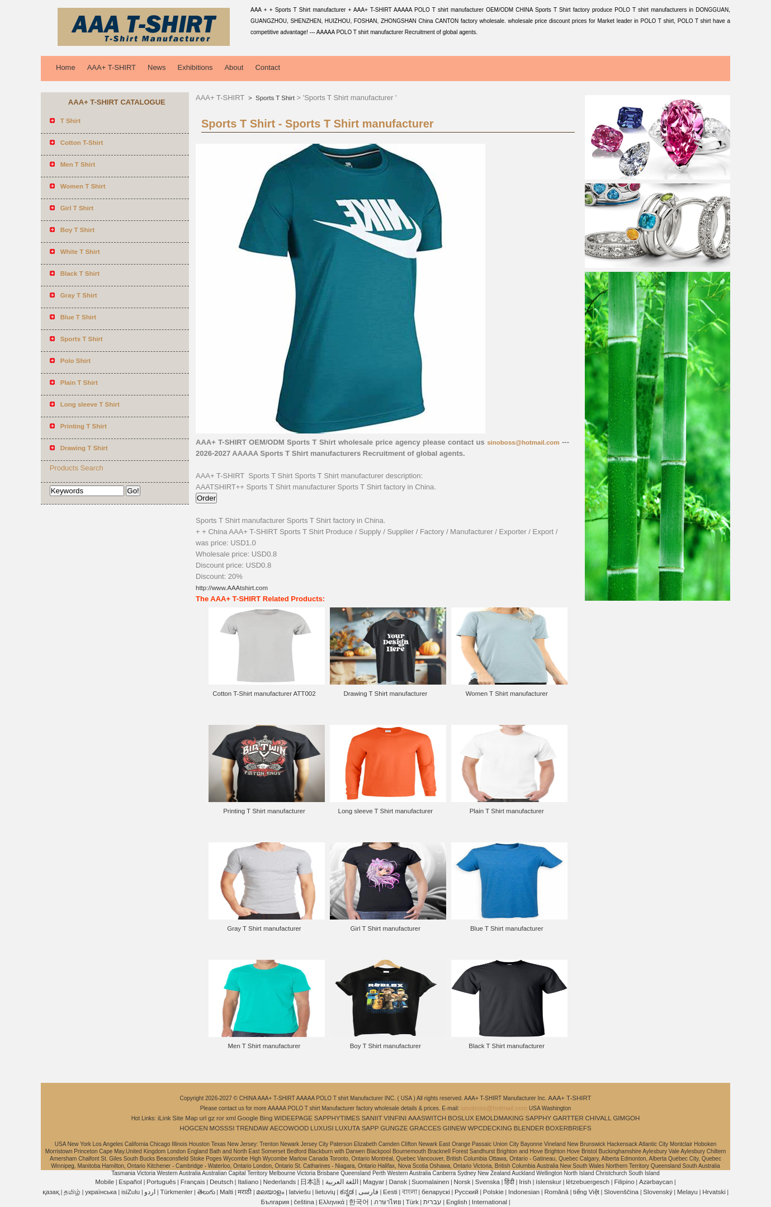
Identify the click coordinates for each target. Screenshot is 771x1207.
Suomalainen (430, 1181)
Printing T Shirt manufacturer (264, 811)
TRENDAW (252, 1128)
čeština (304, 1202)
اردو (149, 1192)
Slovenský (657, 1192)
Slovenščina (621, 1192)
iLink (164, 1118)
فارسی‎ (368, 1192)
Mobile (104, 1181)
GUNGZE (394, 1128)
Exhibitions (195, 67)
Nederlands (279, 1181)
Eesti (390, 1192)
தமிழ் (72, 1192)
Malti (226, 1192)
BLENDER (529, 1128)
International (489, 1202)
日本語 (310, 1181)
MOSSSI (222, 1128)
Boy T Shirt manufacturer (385, 1046)
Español (130, 1181)
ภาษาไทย (387, 1202)
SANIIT (371, 1118)
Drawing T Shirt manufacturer (385, 693)
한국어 (359, 1202)
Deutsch (221, 1181)
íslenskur (548, 1181)
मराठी (245, 1192)
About (233, 67)
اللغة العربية (341, 1181)
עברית (432, 1202)
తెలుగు (206, 1192)
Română (556, 1192)
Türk (412, 1202)
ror (220, 1118)
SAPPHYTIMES (337, 1118)
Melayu (687, 1192)
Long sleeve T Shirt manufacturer (385, 811)
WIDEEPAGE (293, 1118)
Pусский (467, 1192)
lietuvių (325, 1192)
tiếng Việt (586, 1192)
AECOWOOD (289, 1128)
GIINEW (454, 1128)
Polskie (493, 1192)
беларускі (436, 1192)
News (157, 67)
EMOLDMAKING (500, 1118)
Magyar (373, 1181)
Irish (525, 1181)
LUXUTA (347, 1128)
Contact (267, 67)
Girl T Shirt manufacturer (385, 928)
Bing (265, 1118)
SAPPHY (539, 1118)
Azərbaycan (656, 1181)
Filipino (624, 1181)
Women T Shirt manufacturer (507, 693)
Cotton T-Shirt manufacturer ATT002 (263, 693)
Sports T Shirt (274, 98)
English (456, 1202)
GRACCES (425, 1128)
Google (248, 1118)
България (275, 1202)
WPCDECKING (490, 1128)
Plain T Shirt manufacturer (507, 811)
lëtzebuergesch (587, 1181)
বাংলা (409, 1192)
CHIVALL (598, 1118)
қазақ (50, 1192)
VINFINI (395, 1118)
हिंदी (509, 1181)
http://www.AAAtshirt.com (232, 587)
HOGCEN (193, 1128)
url (203, 1118)
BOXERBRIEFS (569, 1128)
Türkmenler (176, 1192)
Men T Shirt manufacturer (264, 1046)
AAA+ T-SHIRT (111, 67)
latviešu (300, 1192)
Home (65, 67)
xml (231, 1118)
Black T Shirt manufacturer (507, 1046)
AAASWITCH (427, 1118)
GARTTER (568, 1118)
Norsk (462, 1181)
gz (211, 1118)
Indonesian (524, 1192)
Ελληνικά (331, 1202)
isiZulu (130, 1192)
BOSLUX (461, 1118)
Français (193, 1181)
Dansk (398, 1181)
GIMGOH (626, 1118)
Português (161, 1181)
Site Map (184, 1118)
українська (101, 1192)
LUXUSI (322, 1128)
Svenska (487, 1181)
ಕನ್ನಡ (347, 1192)
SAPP (370, 1128)
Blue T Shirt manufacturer (506, 928)
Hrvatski (714, 1192)
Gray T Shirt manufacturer (264, 928)
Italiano (248, 1181)
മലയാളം (270, 1192)
